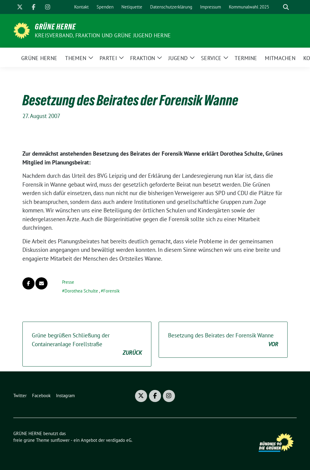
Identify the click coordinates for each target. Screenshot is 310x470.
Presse (68, 282)
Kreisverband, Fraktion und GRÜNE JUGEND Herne (103, 35)
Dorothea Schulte (81, 291)
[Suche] (277, 7)
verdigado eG (118, 440)
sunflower (60, 440)
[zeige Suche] (286, 7)
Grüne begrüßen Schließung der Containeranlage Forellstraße (87, 344)
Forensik (111, 291)
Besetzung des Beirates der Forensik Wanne (223, 340)
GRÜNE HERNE (55, 26)
